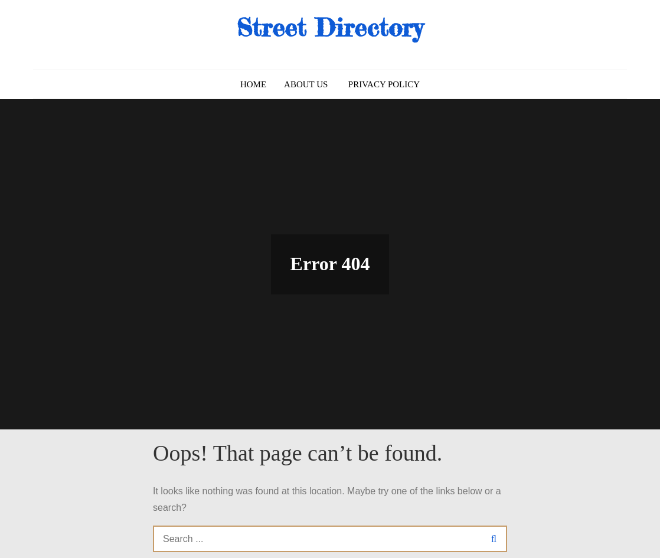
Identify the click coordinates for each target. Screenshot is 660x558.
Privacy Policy (384, 84)
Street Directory (330, 27)
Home (253, 84)
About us (306, 84)
